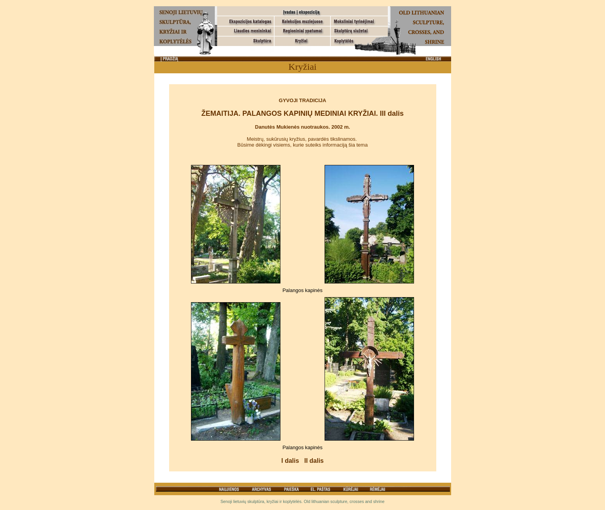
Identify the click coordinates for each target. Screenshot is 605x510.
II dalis (314, 460)
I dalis (290, 460)
